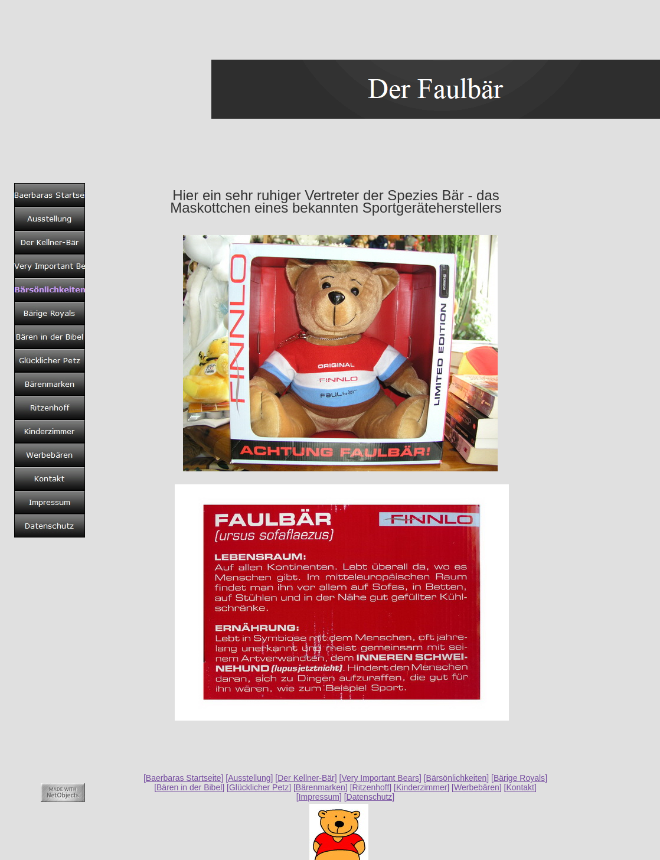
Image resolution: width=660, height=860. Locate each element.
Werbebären (476, 787)
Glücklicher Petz (259, 787)
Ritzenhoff (371, 787)
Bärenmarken (320, 787)
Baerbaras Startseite (183, 778)
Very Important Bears (380, 778)
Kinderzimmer (421, 787)
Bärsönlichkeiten (456, 778)
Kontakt (520, 787)
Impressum (319, 797)
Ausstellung (249, 778)
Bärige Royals (519, 778)
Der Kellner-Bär (305, 778)
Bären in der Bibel (189, 787)
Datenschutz (370, 797)
